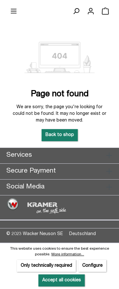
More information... (67, 254)
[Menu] (13, 11)
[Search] (76, 11)
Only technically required (46, 266)
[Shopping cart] (105, 11)
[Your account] (90, 11)
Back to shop (59, 135)
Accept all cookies (61, 280)
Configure (92, 266)
